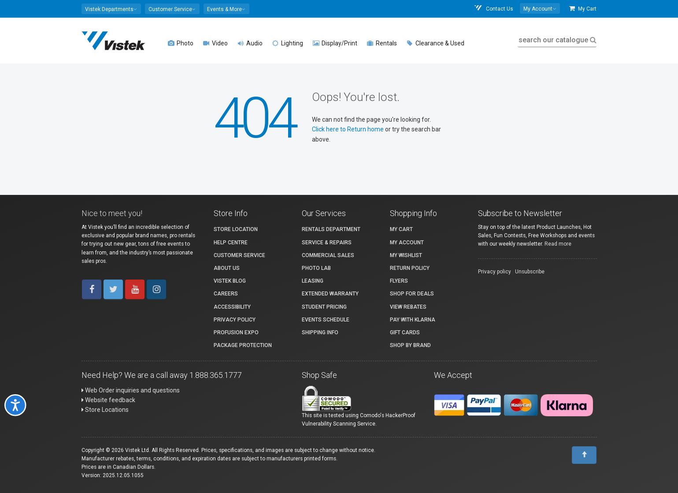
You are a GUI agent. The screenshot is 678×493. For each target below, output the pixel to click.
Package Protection (243, 345)
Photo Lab (316, 268)
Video (215, 43)
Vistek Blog (230, 281)
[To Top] (584, 455)
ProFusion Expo (236, 332)
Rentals (382, 43)
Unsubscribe (530, 272)
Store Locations (105, 409)
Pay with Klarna (412, 320)
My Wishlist (406, 255)
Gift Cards (405, 332)
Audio (250, 43)
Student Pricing (324, 307)
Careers (226, 294)
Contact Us (493, 8)
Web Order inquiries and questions (131, 390)
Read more (558, 244)
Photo (180, 43)
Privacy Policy (235, 320)
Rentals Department (331, 229)
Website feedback (108, 399)
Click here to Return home (348, 129)
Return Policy (410, 268)
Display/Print (335, 43)
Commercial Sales (328, 255)
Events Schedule (325, 320)
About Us (227, 268)
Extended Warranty (330, 294)
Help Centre (231, 242)
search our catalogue (557, 40)
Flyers (399, 281)
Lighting (287, 43)
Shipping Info (320, 332)
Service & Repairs (327, 242)
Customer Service (239, 255)
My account (407, 242)
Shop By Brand (410, 345)
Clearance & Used (435, 43)
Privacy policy (494, 272)
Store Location (236, 229)
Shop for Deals (412, 294)
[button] (111, 9)
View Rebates (408, 307)
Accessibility (232, 307)
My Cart (582, 8)
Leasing (312, 281)
